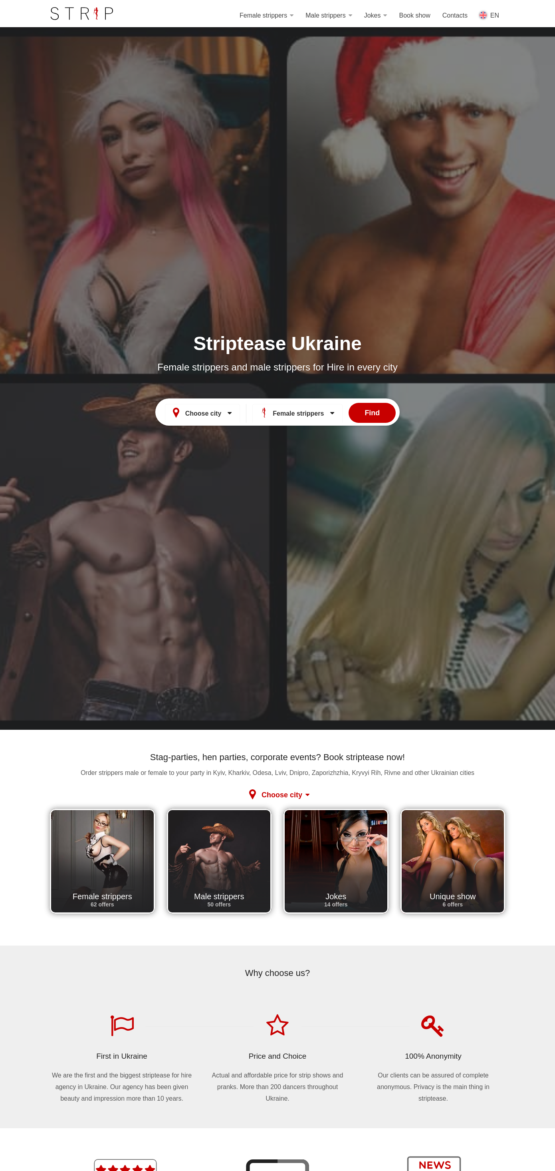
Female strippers (263, 15)
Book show (414, 15)
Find (372, 412)
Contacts (455, 15)
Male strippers (325, 15)
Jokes (372, 15)
